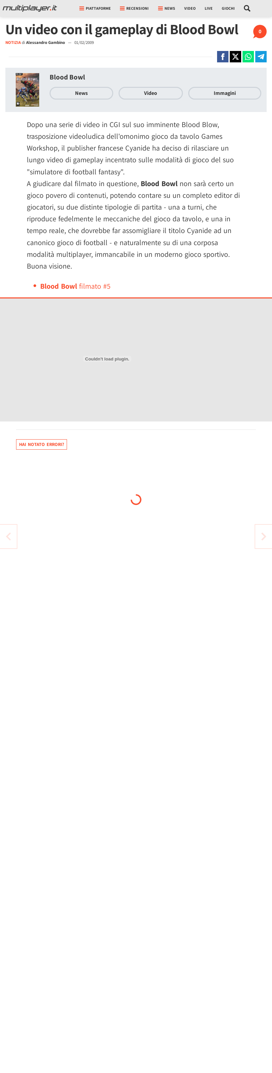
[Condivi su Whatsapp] (248, 56)
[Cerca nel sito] (247, 8)
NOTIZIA (13, 42)
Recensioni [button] (134, 8)
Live (209, 8)
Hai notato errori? (41, 444)
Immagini (225, 93)
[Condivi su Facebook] (222, 56)
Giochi (228, 8)
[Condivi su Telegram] (261, 56)
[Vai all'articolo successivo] (8, 536)
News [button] (166, 8)
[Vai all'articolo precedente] (263, 536)
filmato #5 (75, 286)
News (81, 93)
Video (190, 8)
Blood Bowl (67, 76)
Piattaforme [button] (95, 8)
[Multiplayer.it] (30, 8)
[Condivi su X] (235, 56)
